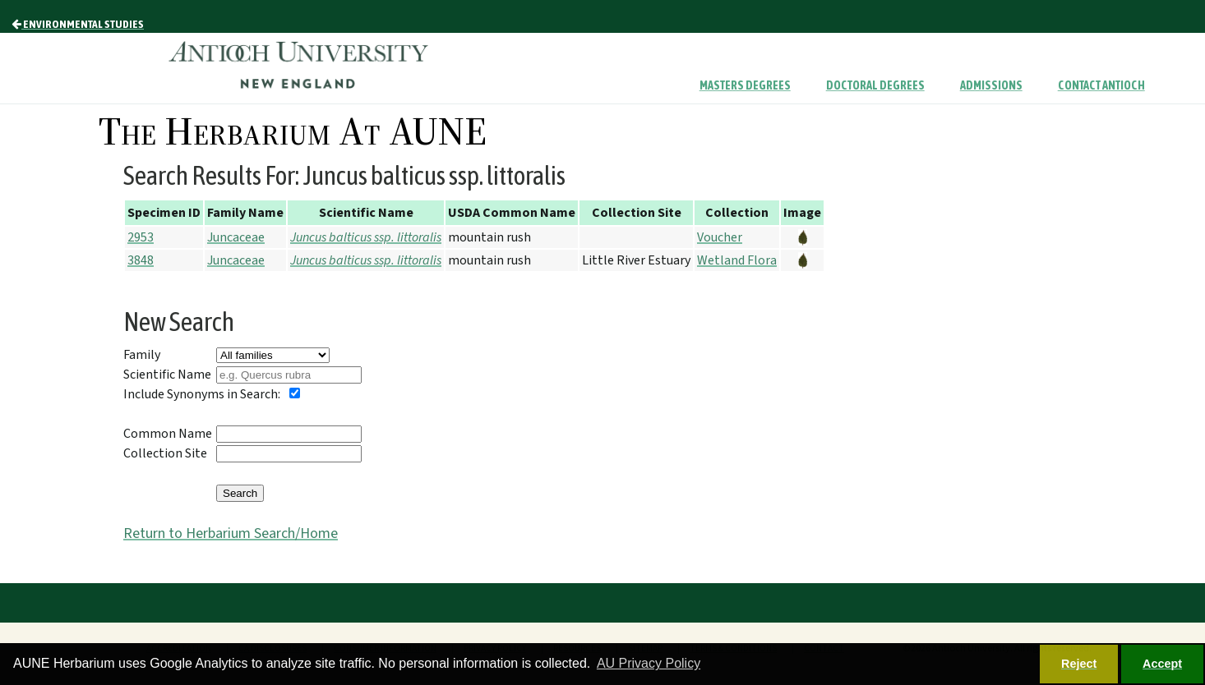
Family (141, 355)
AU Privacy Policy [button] (648, 663)
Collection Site (165, 453)
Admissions (991, 85)
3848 (140, 260)
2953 (140, 237)
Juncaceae (236, 237)
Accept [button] (1162, 663)
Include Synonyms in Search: (201, 394)
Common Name (167, 434)
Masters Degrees (745, 85)
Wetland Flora (737, 260)
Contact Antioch (1101, 85)
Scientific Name (167, 374)
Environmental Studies (78, 23)
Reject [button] (1079, 663)
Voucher (719, 237)
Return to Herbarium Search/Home (230, 533)
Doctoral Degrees (875, 85)
